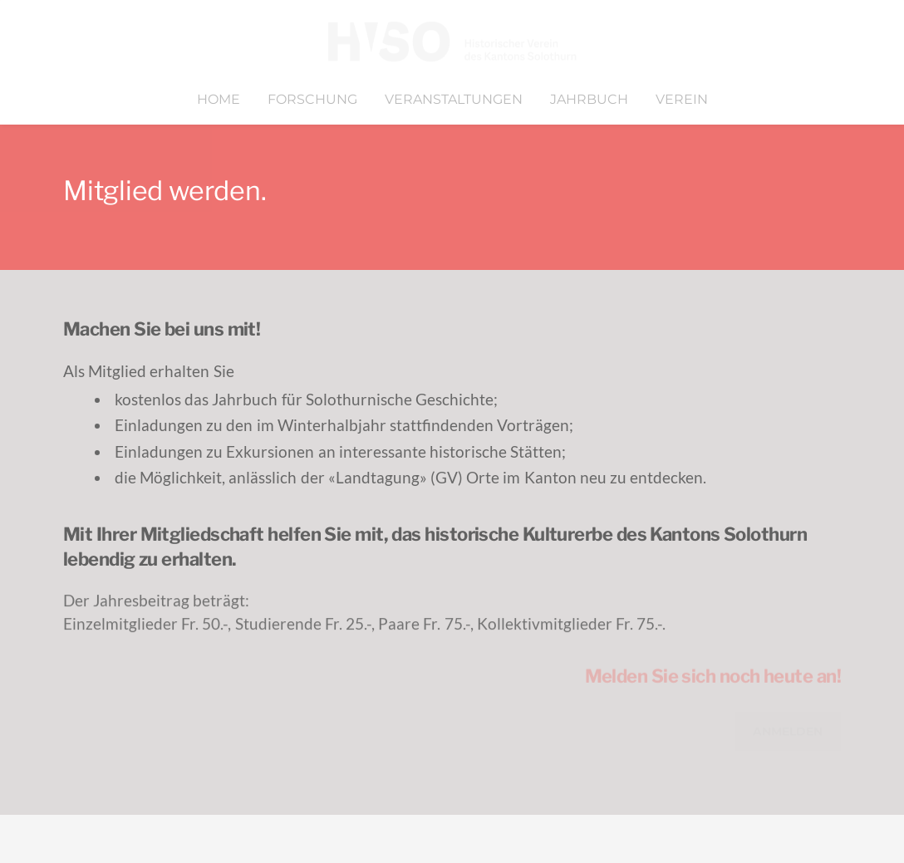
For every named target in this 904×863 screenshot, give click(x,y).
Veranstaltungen (454, 99)
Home (218, 99)
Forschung (312, 99)
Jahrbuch (589, 99)
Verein (682, 99)
